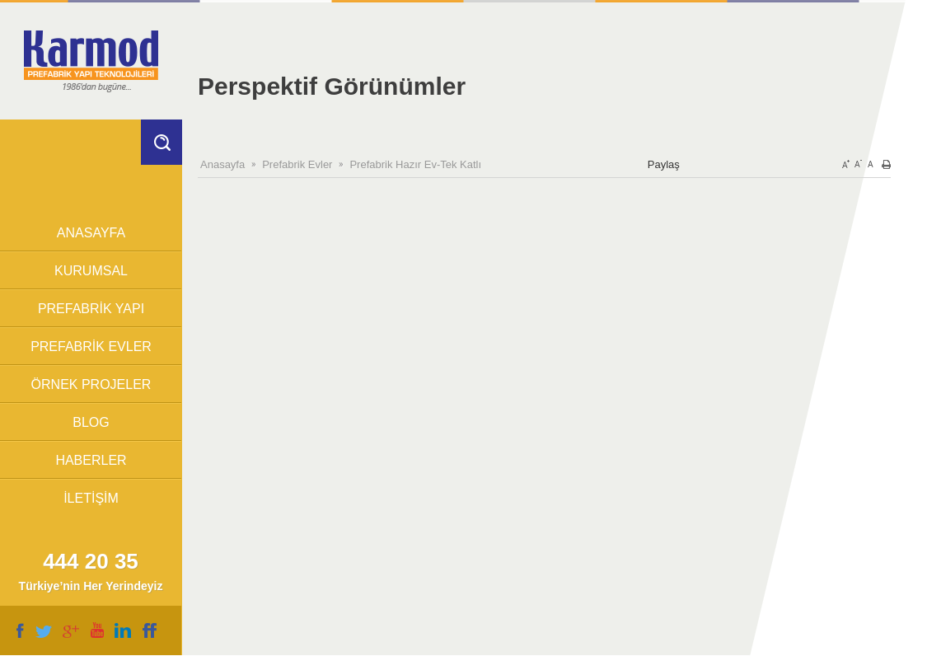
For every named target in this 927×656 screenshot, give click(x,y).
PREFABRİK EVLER (91, 347)
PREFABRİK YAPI (91, 309)
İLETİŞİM (91, 498)
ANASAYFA (91, 233)
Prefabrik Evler (297, 164)
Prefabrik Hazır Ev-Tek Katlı (415, 164)
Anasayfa (222, 164)
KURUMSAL (91, 271)
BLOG (91, 422)
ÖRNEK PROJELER (91, 384)
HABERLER (90, 460)
